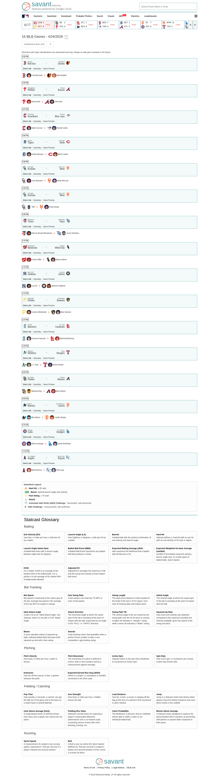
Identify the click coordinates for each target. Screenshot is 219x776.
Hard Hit (33, 488)
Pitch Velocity (30, 656)
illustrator (38, 16)
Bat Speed (29, 595)
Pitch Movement (75, 656)
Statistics (135, 16)
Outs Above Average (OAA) (37, 711)
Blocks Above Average (167, 711)
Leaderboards (150, 16)
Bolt (70, 741)
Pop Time (28, 694)
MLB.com (131, 768)
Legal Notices (119, 768)
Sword (32, 499)
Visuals (111, 16)
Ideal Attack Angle (32, 612)
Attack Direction (75, 612)
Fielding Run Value (77, 711)
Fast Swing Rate (75, 595)
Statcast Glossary (41, 519)
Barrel (34, 492)
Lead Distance (119, 694)
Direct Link (27, 68)
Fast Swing (34, 496)
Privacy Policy (104, 768)
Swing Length (118, 595)
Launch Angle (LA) (77, 534)
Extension (28, 673)
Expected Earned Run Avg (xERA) (84, 673)
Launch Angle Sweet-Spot (36, 548)
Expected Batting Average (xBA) (127, 548)
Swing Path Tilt (119, 612)
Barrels (115, 534)
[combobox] (168, 6)
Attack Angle (162, 595)
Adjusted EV (74, 568)
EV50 (26, 568)
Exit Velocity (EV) (32, 534)
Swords (71, 631)
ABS (122, 16)
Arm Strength (74, 694)
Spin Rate (161, 656)
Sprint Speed (30, 741)
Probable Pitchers (84, 16)
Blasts (27, 631)
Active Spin (117, 656)
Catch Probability (120, 711)
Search (100, 16)
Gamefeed (51, 16)
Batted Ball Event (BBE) (79, 548)
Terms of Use (90, 768)
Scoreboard (66, 16)
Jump (159, 694)
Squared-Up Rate (164, 612)
